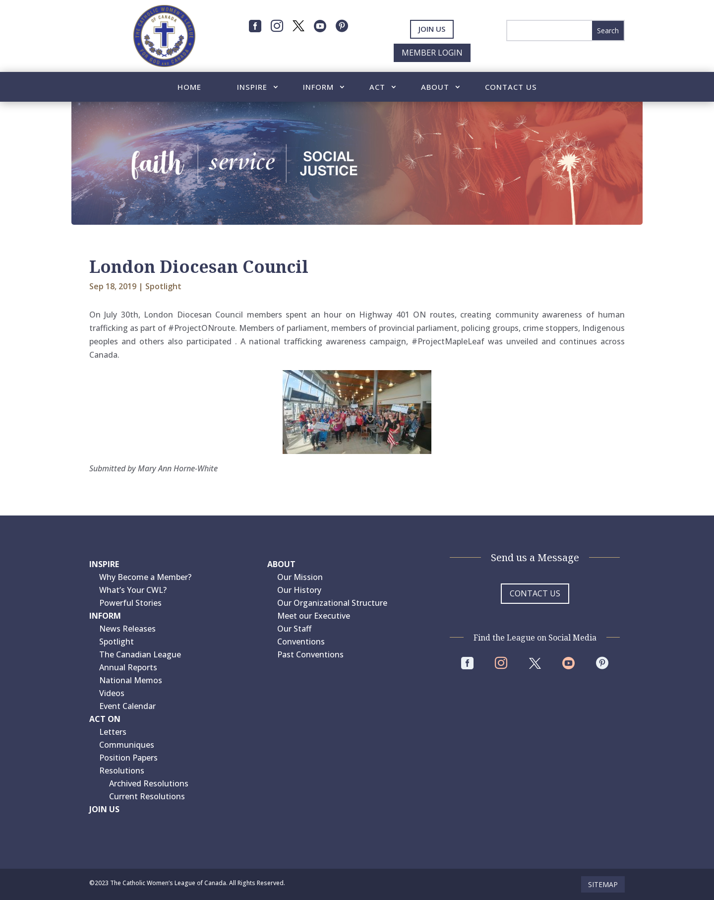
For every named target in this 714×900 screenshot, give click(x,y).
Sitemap (603, 884)
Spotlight (163, 286)
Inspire (252, 87)
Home (189, 87)
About (435, 87)
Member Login (432, 52)
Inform (318, 87)
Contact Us (511, 87)
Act (377, 87)
